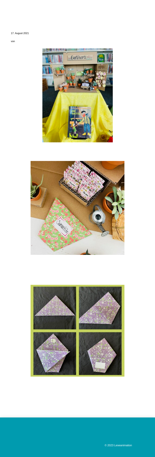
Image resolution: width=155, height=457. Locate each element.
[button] (149, 7)
